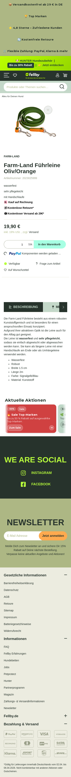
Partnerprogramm (14, 687)
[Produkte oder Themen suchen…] (30, 87)
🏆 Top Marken (35, 16)
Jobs (6, 667)
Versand (33, 232)
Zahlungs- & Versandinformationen (24, 701)
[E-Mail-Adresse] (23, 535)
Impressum (10, 617)
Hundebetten (11, 660)
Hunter (8, 680)
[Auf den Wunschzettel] (48, 110)
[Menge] (15, 244)
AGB (6, 596)
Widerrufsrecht (12, 630)
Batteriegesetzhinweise (17, 624)
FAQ (6, 646)
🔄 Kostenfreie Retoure (35, 39)
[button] (57, 75)
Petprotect (10, 674)
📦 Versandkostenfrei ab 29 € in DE (36, 4)
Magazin (9, 694)
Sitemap (8, 610)
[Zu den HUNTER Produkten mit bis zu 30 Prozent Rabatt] (35, 63)
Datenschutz (11, 590)
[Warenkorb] (65, 75)
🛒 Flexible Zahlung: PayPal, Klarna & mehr (35, 51)
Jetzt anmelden (53, 535)
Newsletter (10, 708)
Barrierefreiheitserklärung (19, 583)
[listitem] (30, 418)
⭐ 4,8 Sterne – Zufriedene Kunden (35, 28)
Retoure (8, 603)
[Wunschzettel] (15, 75)
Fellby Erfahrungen (15, 653)
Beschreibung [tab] (23, 307)
